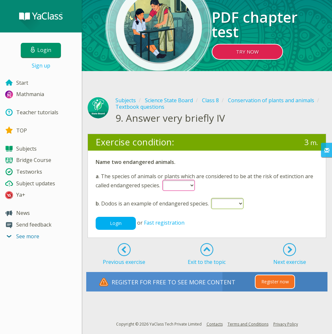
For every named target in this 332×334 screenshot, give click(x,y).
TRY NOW (247, 51)
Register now (275, 281)
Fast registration (164, 222)
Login (116, 223)
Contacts (215, 324)
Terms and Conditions (248, 324)
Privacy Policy (285, 324)
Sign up (41, 65)
